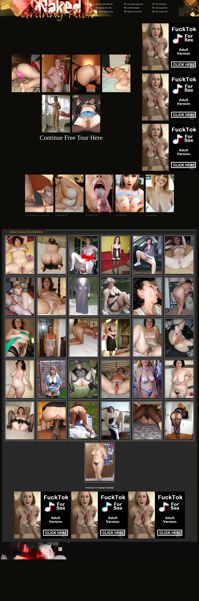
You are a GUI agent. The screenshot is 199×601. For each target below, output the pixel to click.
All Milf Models (133, 8)
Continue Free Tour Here (71, 137)
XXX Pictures (160, 4)
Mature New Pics (105, 8)
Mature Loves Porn (134, 12)
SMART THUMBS (106, 488)
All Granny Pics (161, 8)
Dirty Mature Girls (106, 12)
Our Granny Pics (161, 12)
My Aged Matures (106, 4)
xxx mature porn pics (135, 4)
